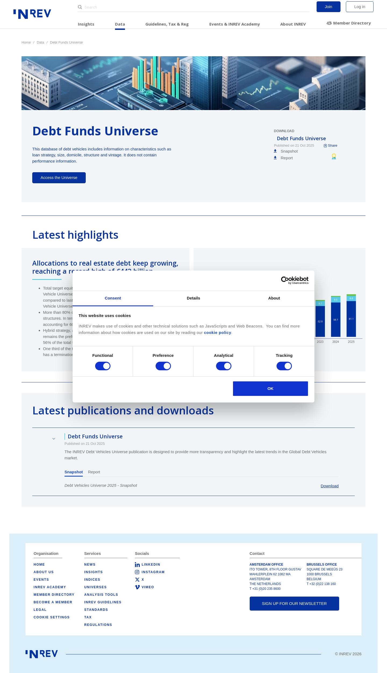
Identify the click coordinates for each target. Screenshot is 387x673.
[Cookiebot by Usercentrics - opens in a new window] (285, 280)
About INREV (293, 24)
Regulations (98, 625)
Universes (95, 587)
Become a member (53, 602)
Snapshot (73, 472)
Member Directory (352, 23)
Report (94, 472)
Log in (359, 6)
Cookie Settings (52, 617)
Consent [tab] (113, 298)
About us (44, 572)
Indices (92, 580)
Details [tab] (193, 298)
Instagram (153, 572)
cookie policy (217, 332)
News (90, 564)
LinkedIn (151, 564)
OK (270, 388)
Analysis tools (101, 595)
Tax (88, 617)
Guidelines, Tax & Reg (167, 24)
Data (120, 24)
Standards (96, 610)
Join (328, 6)
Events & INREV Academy (234, 24)
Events (41, 580)
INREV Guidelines (103, 602)
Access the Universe (59, 177)
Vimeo (148, 587)
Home (26, 42)
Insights (86, 24)
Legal (40, 610)
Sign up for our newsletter (294, 603)
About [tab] (274, 298)
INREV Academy (50, 587)
